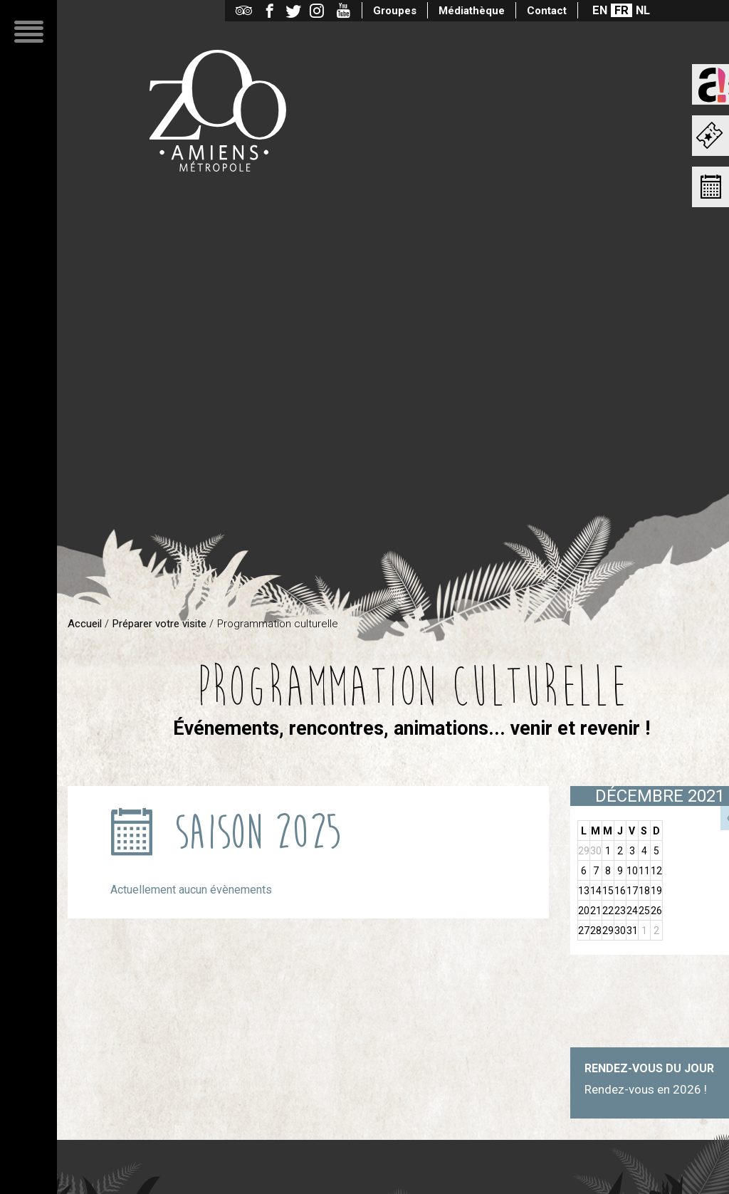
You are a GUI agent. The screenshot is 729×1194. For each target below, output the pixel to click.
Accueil (85, 623)
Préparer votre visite (159, 623)
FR (621, 10)
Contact (547, 10)
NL (643, 10)
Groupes (394, 10)
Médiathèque (472, 10)
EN (599, 10)
